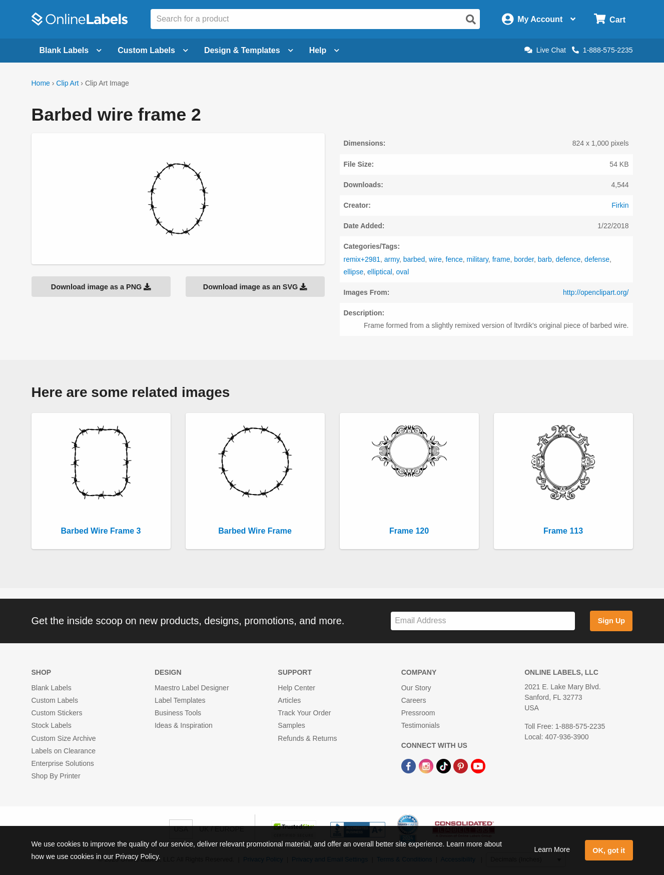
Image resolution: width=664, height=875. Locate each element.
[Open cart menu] (609, 19)
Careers (413, 700)
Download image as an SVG (255, 287)
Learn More (552, 849)
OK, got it (608, 850)
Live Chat (545, 50)
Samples (291, 725)
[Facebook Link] (409, 765)
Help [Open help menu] (324, 50)
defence (568, 259)
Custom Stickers (57, 713)
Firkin (619, 205)
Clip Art (67, 83)
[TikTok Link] (444, 765)
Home (41, 83)
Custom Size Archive (64, 738)
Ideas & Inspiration (184, 725)
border (524, 259)
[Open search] (471, 20)
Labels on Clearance (64, 751)
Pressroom (418, 713)
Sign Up (611, 621)
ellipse (354, 272)
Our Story (416, 688)
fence (454, 259)
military (477, 259)
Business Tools (178, 713)
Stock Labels (52, 725)
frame (501, 259)
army (391, 259)
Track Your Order (304, 713)
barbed (414, 259)
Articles (289, 700)
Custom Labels (55, 700)
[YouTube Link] (478, 765)
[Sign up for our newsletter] (483, 621)
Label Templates (180, 700)
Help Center (296, 688)
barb (545, 259)
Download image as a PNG (101, 287)
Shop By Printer (56, 776)
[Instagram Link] (427, 765)
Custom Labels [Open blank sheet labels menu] (153, 50)
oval (402, 272)
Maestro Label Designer (192, 688)
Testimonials (420, 725)
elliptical (379, 272)
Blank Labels (52, 688)
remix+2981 (362, 259)
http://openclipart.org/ (596, 292)
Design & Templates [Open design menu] (248, 50)
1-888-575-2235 (602, 50)
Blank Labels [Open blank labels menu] (71, 50)
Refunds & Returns (307, 738)
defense (596, 259)
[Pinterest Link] (461, 765)
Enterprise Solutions (63, 763)
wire (435, 259)
